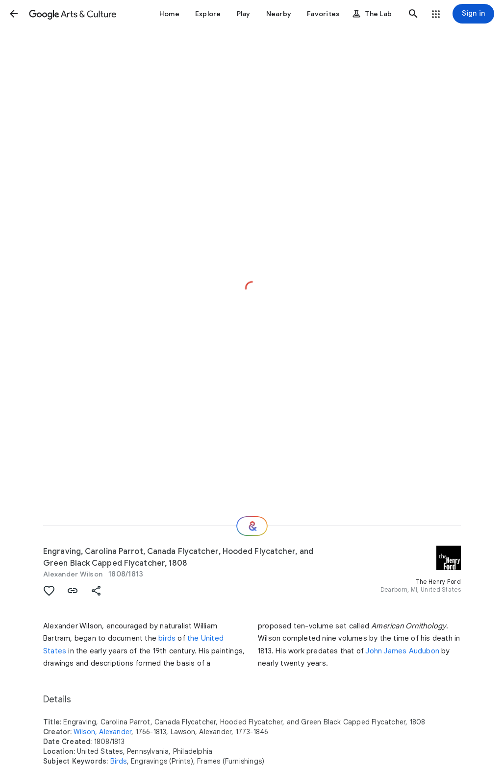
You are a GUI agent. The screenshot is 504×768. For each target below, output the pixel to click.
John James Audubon (402, 651)
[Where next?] (252, 526)
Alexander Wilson (72, 574)
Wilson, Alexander (102, 731)
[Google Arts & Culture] (72, 13)
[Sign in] (473, 14)
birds (167, 638)
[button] (13, 13)
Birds (118, 761)
